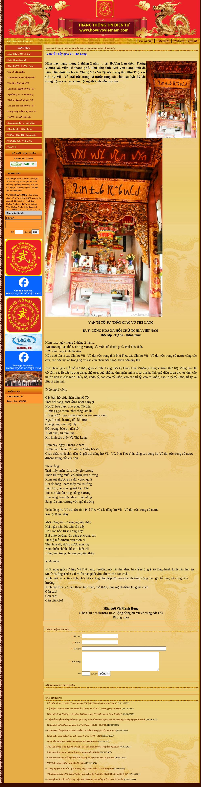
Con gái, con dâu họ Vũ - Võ (21, 105)
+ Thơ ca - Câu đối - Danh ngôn (21, 135)
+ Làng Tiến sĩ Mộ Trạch (18, 54)
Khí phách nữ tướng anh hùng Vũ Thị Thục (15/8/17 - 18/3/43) (77, 728)
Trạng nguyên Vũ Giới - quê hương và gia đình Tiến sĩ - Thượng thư (80, 772)
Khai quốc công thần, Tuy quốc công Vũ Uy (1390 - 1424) (74, 739)
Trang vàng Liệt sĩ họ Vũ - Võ (21, 111)
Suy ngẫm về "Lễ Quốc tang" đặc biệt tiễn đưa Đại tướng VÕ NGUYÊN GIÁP (85, 783)
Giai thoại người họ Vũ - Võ (21, 89)
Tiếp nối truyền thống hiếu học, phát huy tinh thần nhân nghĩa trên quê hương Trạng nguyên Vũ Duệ (96, 723)
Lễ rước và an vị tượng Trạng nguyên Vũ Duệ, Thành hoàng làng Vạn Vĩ (82, 707)
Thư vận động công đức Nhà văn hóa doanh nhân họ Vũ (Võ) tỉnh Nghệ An (83, 750)
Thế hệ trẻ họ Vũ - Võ (18, 83)
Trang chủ (145, 41)
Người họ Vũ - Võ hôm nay (20, 94)
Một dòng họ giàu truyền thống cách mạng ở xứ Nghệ (73, 756)
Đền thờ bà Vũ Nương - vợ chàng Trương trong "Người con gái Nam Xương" (84, 717)
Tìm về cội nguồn (16, 72)
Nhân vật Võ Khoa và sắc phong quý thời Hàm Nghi (72, 745)
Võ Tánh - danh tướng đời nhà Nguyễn (66, 766)
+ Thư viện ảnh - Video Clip (19, 141)
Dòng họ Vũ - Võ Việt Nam (71, 48)
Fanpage (179, 41)
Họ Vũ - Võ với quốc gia (19, 117)
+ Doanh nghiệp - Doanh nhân (20, 123)
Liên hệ (192, 41)
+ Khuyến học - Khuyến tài (19, 129)
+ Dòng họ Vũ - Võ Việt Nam (19, 66)
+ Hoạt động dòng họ (16, 60)
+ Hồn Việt (11, 147)
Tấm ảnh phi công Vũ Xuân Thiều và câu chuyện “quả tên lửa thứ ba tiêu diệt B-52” (87, 777)
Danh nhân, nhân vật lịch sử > (100, 48)
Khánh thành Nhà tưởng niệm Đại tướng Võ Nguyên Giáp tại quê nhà (80, 761)
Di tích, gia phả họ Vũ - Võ (20, 100)
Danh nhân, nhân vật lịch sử (21, 77)
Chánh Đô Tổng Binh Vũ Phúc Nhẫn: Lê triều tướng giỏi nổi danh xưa (81, 734)
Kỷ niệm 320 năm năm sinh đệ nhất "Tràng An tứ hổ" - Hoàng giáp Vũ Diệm (84, 712)
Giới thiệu (163, 41)
